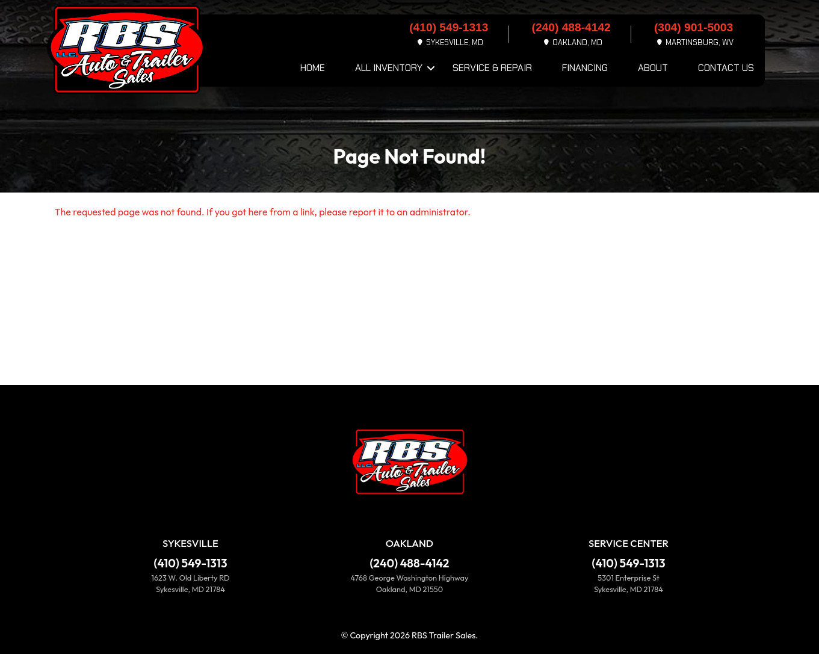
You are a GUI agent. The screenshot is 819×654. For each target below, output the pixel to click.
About (653, 67)
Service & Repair (492, 67)
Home (312, 67)
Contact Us (726, 67)
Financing (585, 67)
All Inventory (388, 67)
